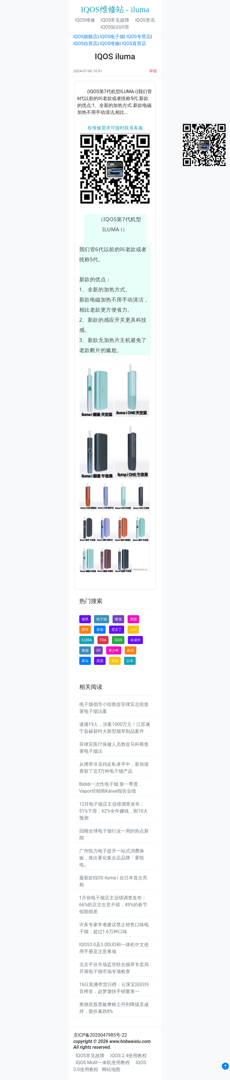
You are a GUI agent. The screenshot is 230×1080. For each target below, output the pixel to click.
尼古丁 (116, 630)
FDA (103, 640)
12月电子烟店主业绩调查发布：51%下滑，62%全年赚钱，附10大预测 (113, 811)
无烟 (114, 661)
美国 (133, 619)
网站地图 (111, 1069)
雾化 (85, 661)
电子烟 (101, 619)
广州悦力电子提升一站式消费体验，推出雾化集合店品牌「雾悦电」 (111, 858)
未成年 (135, 640)
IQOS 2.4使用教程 (128, 1055)
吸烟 (118, 619)
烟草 (85, 619)
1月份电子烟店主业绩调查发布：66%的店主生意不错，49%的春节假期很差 (113, 904)
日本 (129, 661)
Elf (98, 650)
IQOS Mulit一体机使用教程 (103, 1062)
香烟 (99, 630)
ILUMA (87, 640)
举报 (153, 71)
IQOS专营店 (138, 36)
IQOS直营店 (134, 43)
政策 (130, 650)
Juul (133, 630)
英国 (99, 661)
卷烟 (85, 650)
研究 (85, 630)
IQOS (118, 640)
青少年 (113, 650)
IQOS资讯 (145, 20)
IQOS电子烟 (112, 36)
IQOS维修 (85, 20)
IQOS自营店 (85, 43)
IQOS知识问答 (115, 27)
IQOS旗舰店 (85, 36)
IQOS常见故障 (115, 20)
